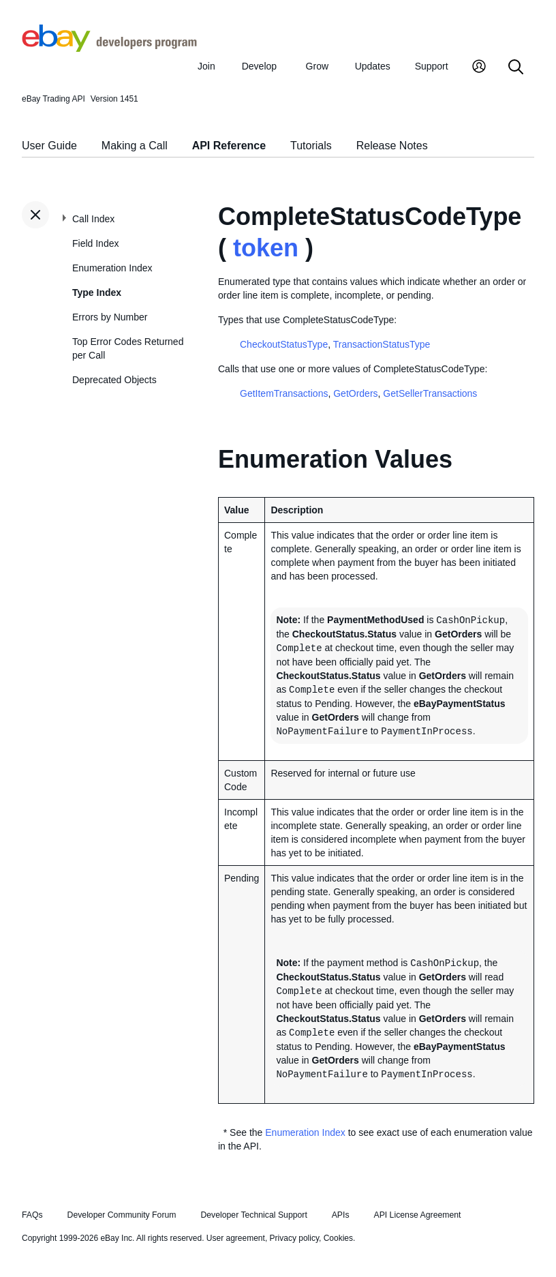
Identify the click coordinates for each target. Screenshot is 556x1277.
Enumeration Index (112, 267)
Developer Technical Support (253, 1215)
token (265, 248)
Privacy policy (294, 1238)
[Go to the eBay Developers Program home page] (109, 48)
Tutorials (311, 145)
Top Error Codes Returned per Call (127, 348)
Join (206, 66)
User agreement (235, 1238)
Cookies (338, 1238)
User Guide (49, 145)
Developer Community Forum (121, 1215)
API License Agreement (417, 1215)
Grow (317, 66)
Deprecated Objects (114, 379)
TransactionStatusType (382, 344)
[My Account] (479, 67)
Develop (259, 66)
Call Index (93, 218)
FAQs (32, 1215)
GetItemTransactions (284, 393)
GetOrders (355, 393)
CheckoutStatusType (284, 344)
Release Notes (392, 145)
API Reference (229, 145)
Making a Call (135, 145)
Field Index (95, 243)
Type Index (96, 292)
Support (431, 66)
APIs (341, 1215)
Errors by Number (109, 317)
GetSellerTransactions (430, 393)
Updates (372, 66)
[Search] (516, 67)
